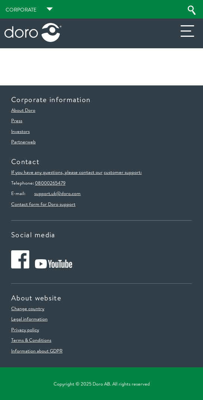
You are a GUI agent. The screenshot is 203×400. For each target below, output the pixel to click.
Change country (27, 308)
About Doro (23, 110)
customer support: (123, 172)
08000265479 (50, 182)
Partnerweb (23, 141)
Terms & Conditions (31, 339)
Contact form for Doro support (43, 204)
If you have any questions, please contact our (57, 172)
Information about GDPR (36, 350)
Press (16, 120)
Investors (20, 131)
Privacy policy (25, 329)
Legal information (29, 318)
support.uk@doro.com (57, 193)
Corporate (21, 9)
